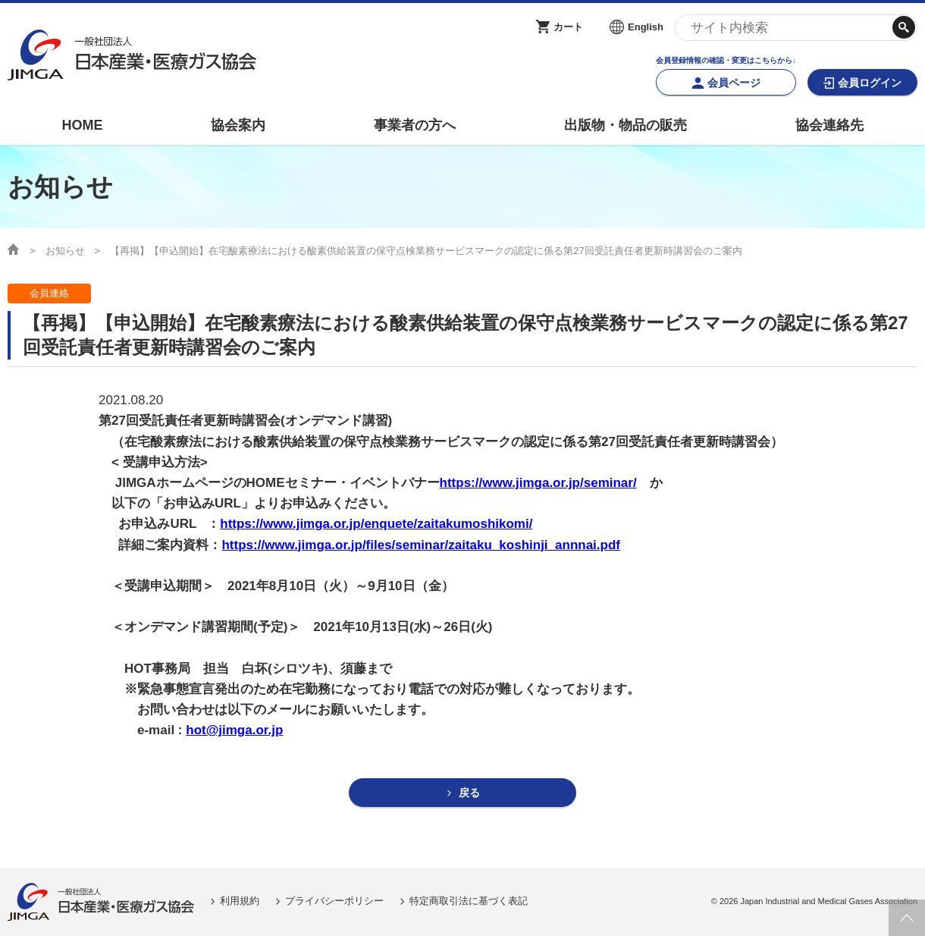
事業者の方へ (415, 125)
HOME (81, 125)
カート (568, 27)
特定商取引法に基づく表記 (468, 901)
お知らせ (65, 250)
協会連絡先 (829, 125)
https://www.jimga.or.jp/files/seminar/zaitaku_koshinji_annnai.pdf (420, 545)
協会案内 (238, 125)
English (645, 27)
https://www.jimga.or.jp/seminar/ (538, 483)
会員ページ (733, 83)
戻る (469, 793)
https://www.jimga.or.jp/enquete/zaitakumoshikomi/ (376, 524)
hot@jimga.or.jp (234, 730)
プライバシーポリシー (334, 901)
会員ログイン (869, 83)
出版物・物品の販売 (625, 125)
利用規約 (239, 901)
